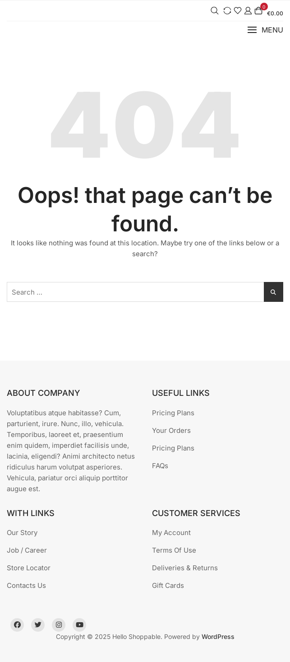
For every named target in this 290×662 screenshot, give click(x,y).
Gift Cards (168, 585)
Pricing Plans (173, 412)
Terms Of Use (174, 550)
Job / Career (27, 550)
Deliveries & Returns (185, 567)
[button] (265, 30)
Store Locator (29, 567)
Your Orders (171, 430)
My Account (171, 532)
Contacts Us (26, 585)
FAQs (160, 465)
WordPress (218, 636)
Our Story (22, 532)
